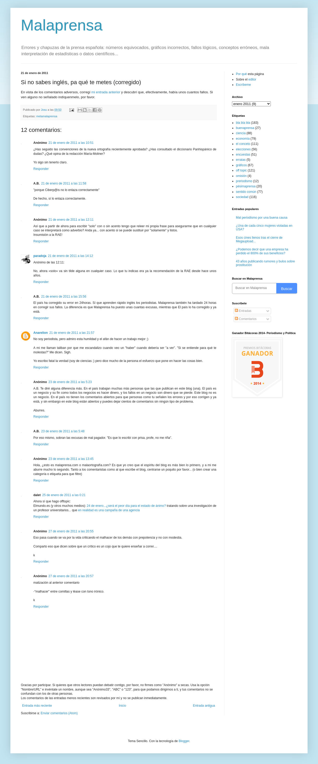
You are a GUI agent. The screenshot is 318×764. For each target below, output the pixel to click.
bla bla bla (243, 123)
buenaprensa (245, 128)
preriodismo (244, 181)
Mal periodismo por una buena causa (261, 217)
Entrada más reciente (37, 705)
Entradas (243, 311)
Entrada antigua (204, 705)
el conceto (243, 144)
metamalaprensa (46, 116)
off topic (241, 170)
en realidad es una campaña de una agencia (109, 510)
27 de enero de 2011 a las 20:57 (71, 576)
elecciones (243, 149)
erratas (241, 160)
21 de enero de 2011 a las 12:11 (71, 219)
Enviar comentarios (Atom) (59, 713)
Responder (41, 169)
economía (243, 138)
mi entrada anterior (105, 92)
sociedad (242, 197)
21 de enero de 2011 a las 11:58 (63, 183)
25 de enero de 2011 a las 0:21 (63, 495)
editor (252, 79)
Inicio (122, 705)
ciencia (241, 133)
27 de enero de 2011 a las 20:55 (71, 531)
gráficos (241, 165)
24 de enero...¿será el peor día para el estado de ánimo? (126, 506)
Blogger (184, 741)
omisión (241, 176)
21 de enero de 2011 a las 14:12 (70, 256)
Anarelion (40, 333)
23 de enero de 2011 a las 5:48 (62, 431)
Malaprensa (62, 25)
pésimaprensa (245, 186)
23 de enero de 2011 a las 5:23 (70, 382)
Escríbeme (243, 85)
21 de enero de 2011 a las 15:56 (63, 296)
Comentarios (245, 319)
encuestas (243, 154)
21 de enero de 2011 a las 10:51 (71, 143)
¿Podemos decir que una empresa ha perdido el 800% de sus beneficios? (262, 251)
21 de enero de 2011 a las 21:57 (71, 333)
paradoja (39, 256)
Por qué (242, 74)
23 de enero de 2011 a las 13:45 (71, 459)
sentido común (246, 192)
